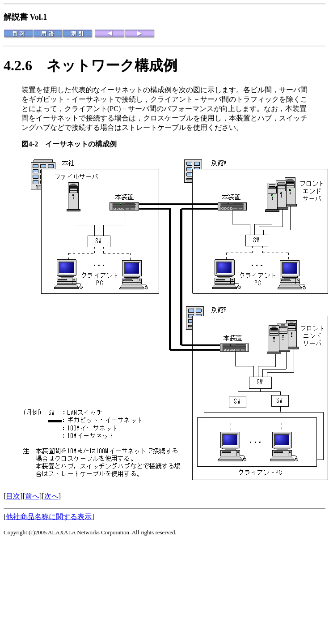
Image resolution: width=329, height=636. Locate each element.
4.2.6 (25, 65)
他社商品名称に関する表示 (49, 516)
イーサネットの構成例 (81, 144)
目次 (13, 496)
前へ (32, 496)
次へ (51, 496)
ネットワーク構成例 (111, 65)
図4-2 (33, 144)
